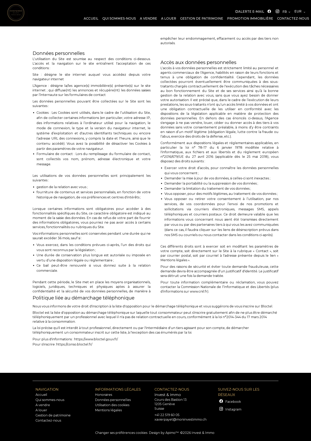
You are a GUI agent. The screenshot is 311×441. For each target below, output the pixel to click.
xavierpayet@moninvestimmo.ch (180, 419)
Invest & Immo (168, 394)
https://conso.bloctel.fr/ (74, 344)
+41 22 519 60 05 (167, 415)
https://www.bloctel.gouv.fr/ (96, 339)
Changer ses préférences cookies (121, 433)
